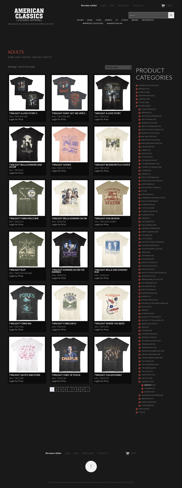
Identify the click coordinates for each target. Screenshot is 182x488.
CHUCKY (144, 153)
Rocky (144, 307)
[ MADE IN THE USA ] (146, 85)
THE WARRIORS (147, 368)
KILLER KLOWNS (147, 262)
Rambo (144, 296)
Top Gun (145, 378)
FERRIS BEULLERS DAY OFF (151, 198)
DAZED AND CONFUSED (150, 181)
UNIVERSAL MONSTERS (150, 395)
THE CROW (145, 361)
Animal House (147, 123)
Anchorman (147, 119)
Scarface (145, 313)
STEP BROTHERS (147, 334)
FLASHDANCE (146, 204)
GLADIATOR (146, 215)
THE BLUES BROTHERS (150, 358)
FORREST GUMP (147, 211)
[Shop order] (118, 67)
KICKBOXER (146, 259)
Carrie (144, 150)
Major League (147, 266)
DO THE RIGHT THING (149, 187)
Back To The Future (150, 130)
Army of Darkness (149, 126)
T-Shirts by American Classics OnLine (61, 482)
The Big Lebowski (149, 354)
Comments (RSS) (118, 482)
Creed (144, 174)
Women (147, 392)
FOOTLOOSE (146, 208)
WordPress (95, 482)
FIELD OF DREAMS (148, 201)
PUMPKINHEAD (147, 293)
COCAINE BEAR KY (148, 164)
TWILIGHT (37, 57)
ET (142, 191)
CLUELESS (145, 157)
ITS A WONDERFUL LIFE (150, 249)
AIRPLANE (145, 113)
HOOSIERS (145, 235)
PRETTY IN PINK (147, 290)
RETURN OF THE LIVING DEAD (153, 303)
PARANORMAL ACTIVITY (150, 279)
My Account (123, 5)
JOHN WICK (146, 255)
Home (11, 57)
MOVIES (80, 20)
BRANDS (135, 20)
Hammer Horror (148, 228)
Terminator (146, 344)
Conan (144, 170)
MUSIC (89, 20)
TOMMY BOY (146, 375)
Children (148, 388)
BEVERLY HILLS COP (149, 133)
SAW (143, 310)
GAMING (108, 20)
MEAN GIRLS (146, 269)
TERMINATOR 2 (147, 347)
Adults (147, 385)
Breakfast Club (148, 140)
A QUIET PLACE (147, 109)
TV (117, 20)
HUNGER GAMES (148, 245)
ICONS (98, 20)
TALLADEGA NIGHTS (149, 341)
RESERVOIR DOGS (148, 300)
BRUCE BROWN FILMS (150, 143)
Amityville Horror (149, 116)
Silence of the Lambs (150, 320)
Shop (111, 5)
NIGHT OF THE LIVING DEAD (152, 273)
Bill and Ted (146, 136)
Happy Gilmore (148, 232)
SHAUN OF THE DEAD (149, 317)
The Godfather (148, 364)
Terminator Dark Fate (151, 351)
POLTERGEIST (146, 286)
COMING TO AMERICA (150, 167)
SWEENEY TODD (147, 337)
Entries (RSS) (103, 482)
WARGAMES (146, 398)
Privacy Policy (130, 482)
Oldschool (146, 276)
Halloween (146, 225)
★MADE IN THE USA (114, 23)
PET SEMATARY (147, 283)
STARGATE (145, 330)
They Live (145, 371)
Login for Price (16, 119)
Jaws (143, 252)
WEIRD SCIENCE (147, 402)
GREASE (144, 218)
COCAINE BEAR (147, 160)
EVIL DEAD (145, 194)
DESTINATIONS (148, 20)
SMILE (143, 327)
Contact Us (138, 5)
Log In (103, 5)
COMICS (124, 20)
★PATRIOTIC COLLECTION (93, 23)
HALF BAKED (146, 221)
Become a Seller (89, 5)
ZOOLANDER (146, 405)
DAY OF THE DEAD (148, 177)
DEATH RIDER (146, 184)
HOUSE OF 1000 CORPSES (151, 242)
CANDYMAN (146, 147)
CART (159, 5)
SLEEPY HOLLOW (148, 324)
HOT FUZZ (145, 238)
